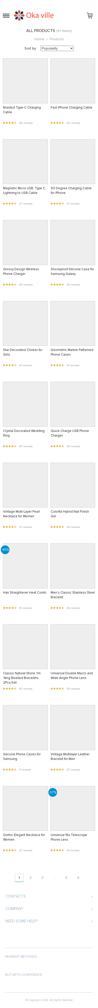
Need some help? (21, 921)
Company (14, 908)
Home (39, 39)
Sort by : (31, 48)
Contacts (15, 896)
